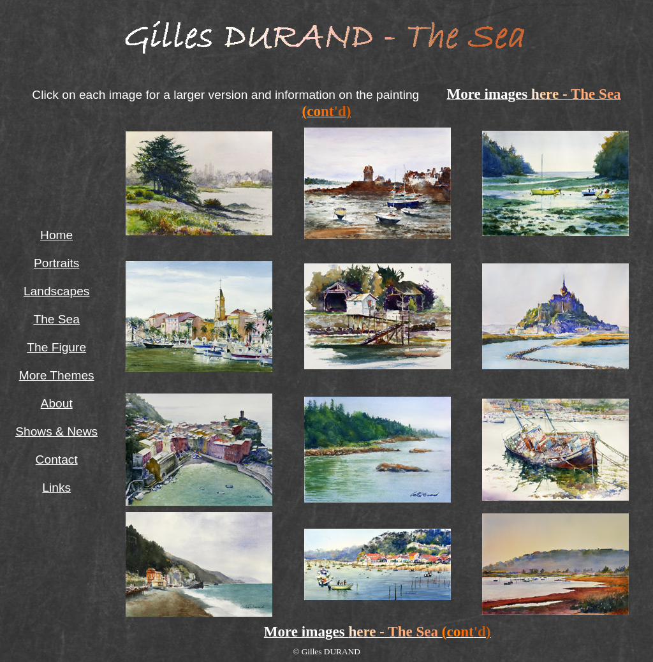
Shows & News (56, 431)
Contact (57, 459)
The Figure (56, 347)
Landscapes (56, 291)
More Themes (56, 375)
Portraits (56, 263)
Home (56, 235)
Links (56, 487)
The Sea (56, 319)
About (57, 403)
